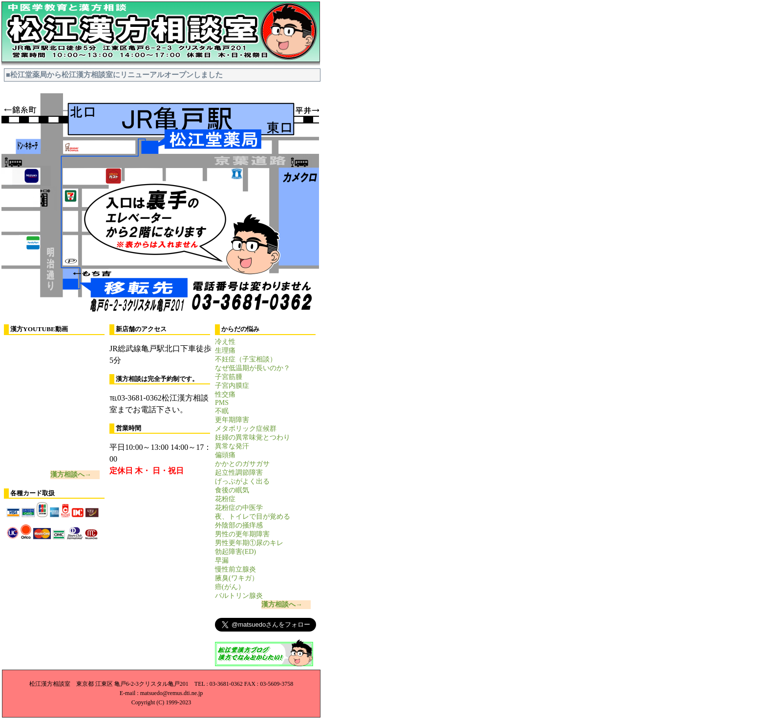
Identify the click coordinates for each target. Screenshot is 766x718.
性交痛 (225, 394)
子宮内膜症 (232, 385)
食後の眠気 (232, 490)
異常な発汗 (232, 446)
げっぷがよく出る (242, 481)
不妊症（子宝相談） (246, 359)
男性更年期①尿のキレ (249, 543)
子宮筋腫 (228, 376)
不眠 (222, 411)
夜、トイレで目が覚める (252, 516)
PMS (222, 402)
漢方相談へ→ (70, 474)
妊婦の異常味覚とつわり (252, 437)
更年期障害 (232, 419)
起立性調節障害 (239, 472)
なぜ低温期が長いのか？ (252, 368)
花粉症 (225, 499)
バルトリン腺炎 (239, 595)
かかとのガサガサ (242, 463)
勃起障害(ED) (235, 551)
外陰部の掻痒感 (239, 525)
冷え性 (225, 341)
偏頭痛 (225, 455)
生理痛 (225, 350)
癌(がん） (230, 587)
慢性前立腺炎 (235, 569)
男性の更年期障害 (242, 534)
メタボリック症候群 (246, 428)
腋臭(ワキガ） (236, 578)
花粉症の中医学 (239, 507)
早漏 (222, 560)
